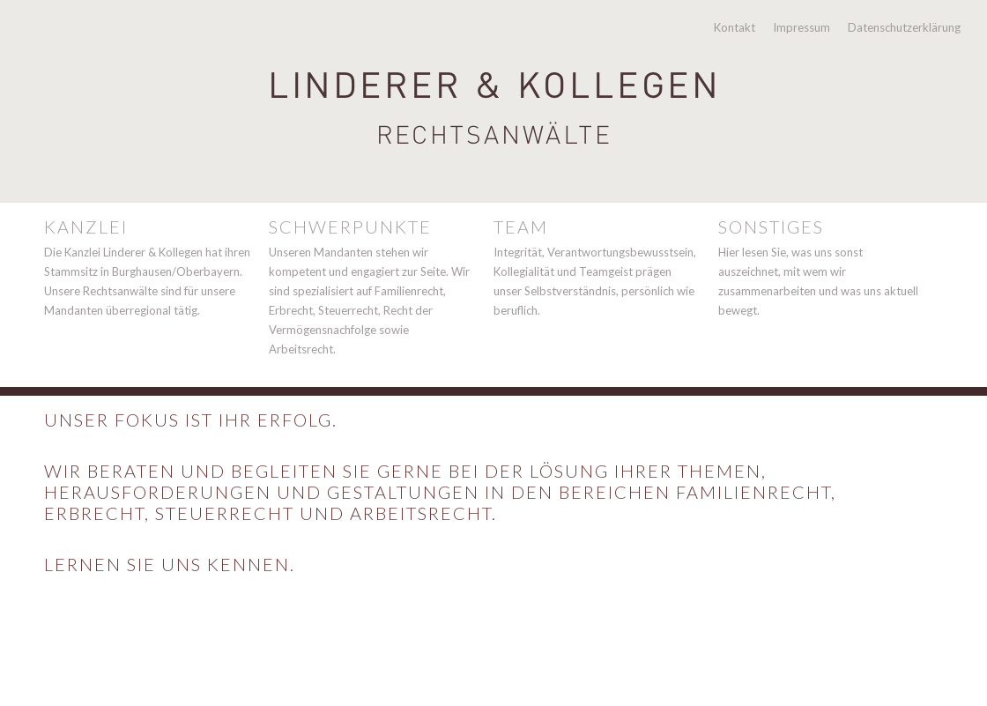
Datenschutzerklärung (904, 27)
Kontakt (734, 27)
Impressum (801, 27)
